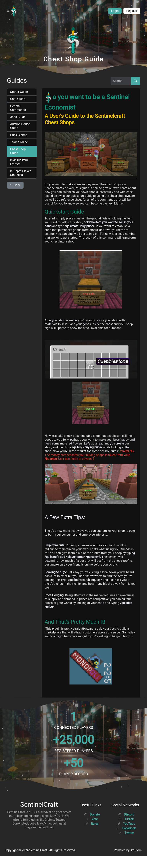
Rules (91, 823)
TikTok (126, 819)
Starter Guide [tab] (19, 92)
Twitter (126, 833)
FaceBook (126, 828)
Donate (92, 814)
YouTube (126, 823)
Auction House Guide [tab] (20, 126)
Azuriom (136, 850)
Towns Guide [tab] (19, 142)
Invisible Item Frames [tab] (19, 162)
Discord (126, 814)
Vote (92, 819)
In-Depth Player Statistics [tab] (20, 173)
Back (15, 185)
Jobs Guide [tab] (17, 117)
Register (131, 11)
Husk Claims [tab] (18, 135)
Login (115, 11)
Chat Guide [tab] (17, 99)
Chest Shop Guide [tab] (18, 151)
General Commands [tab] (18, 108)
